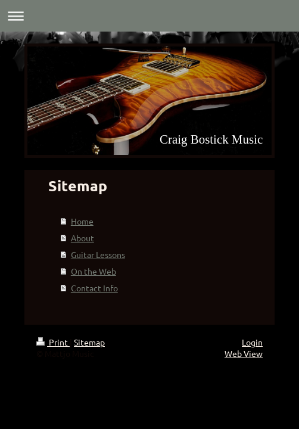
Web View (244, 353)
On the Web (93, 271)
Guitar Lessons (98, 254)
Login (252, 342)
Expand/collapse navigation (149, 16)
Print (53, 342)
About (82, 237)
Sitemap (89, 342)
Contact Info (94, 287)
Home (82, 221)
